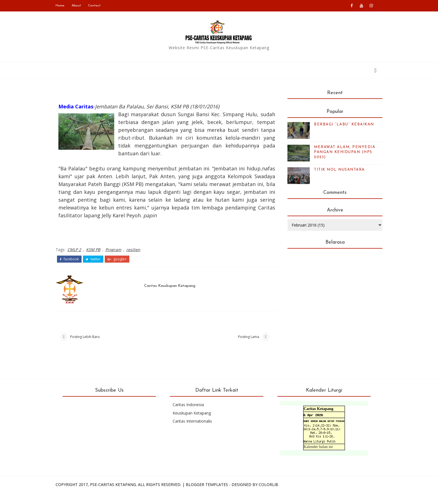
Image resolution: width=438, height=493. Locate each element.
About (76, 5)
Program (113, 249)
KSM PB (93, 249)
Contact (94, 5)
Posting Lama (248, 336)
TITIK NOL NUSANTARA (339, 170)
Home (60, 5)
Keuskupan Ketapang (192, 413)
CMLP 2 (74, 249)
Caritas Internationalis (192, 421)
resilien (133, 249)
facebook (69, 259)
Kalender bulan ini (318, 447)
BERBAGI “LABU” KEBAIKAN (344, 124)
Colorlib (268, 484)
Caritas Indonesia (188, 404)
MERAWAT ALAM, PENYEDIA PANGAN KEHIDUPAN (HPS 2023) (344, 152)
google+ (117, 259)
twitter (93, 259)
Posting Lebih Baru (85, 336)
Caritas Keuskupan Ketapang (169, 286)
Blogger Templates (207, 484)
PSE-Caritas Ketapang (113, 484)
